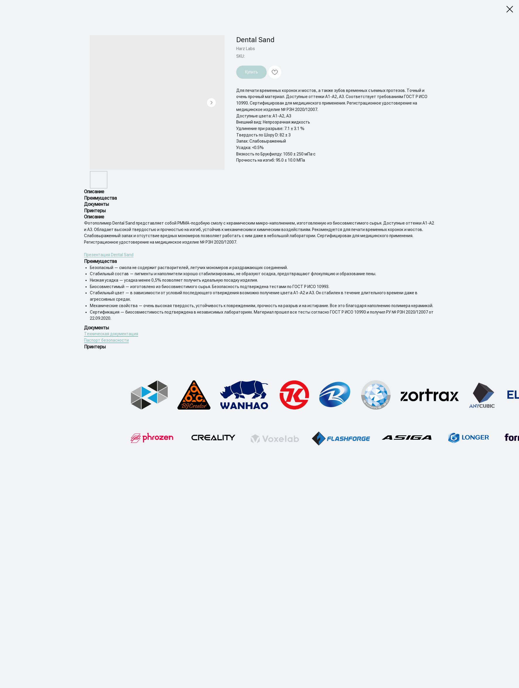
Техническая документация (111, 333)
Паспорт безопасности (106, 340)
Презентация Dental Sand (108, 254)
